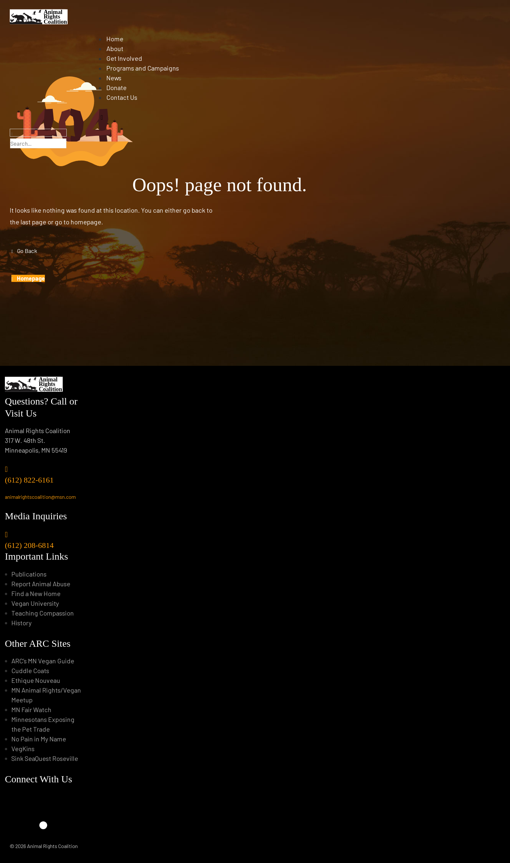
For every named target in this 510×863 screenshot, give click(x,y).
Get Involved (126, 58)
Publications (29, 574)
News (116, 78)
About (117, 49)
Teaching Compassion (42, 613)
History (21, 623)
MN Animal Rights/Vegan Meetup (46, 695)
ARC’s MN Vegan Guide (42, 661)
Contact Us (124, 97)
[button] (24, 250)
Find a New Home (35, 593)
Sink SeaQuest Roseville (44, 758)
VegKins (22, 748)
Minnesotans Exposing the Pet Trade (42, 724)
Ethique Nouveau (35, 680)
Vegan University (35, 603)
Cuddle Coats (30, 670)
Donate (119, 88)
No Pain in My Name (38, 739)
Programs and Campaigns (145, 68)
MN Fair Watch (31, 709)
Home (117, 39)
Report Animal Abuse (40, 584)
